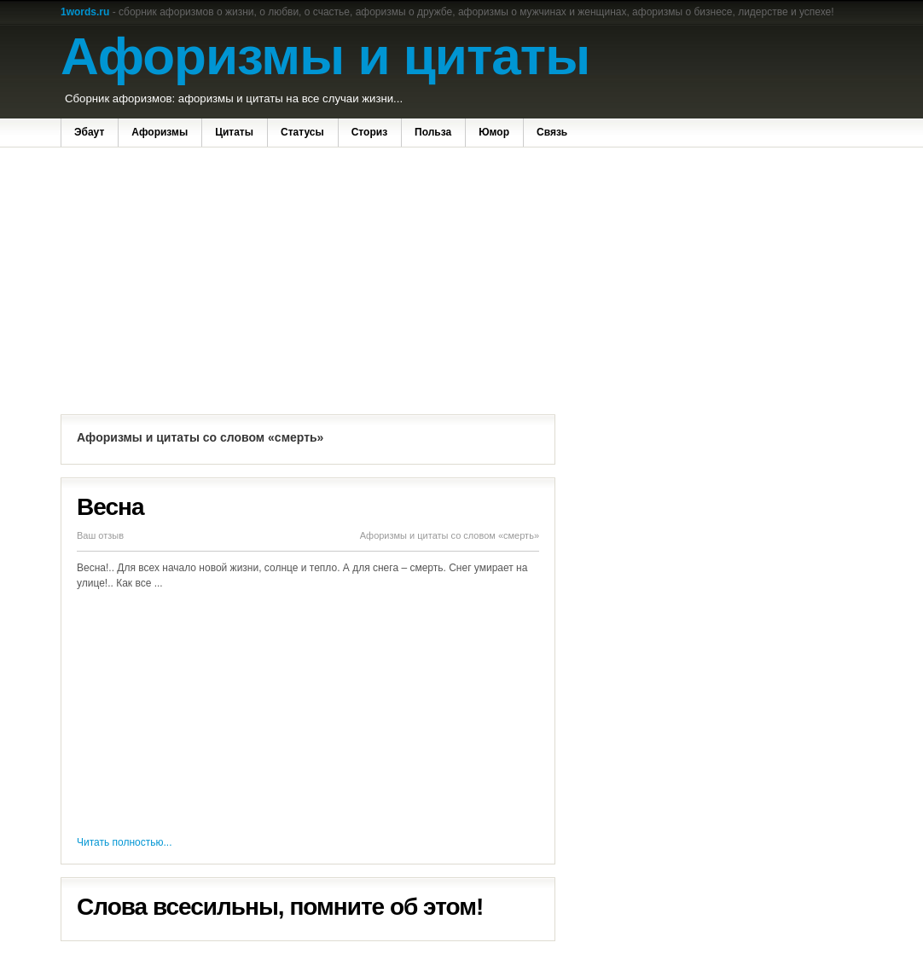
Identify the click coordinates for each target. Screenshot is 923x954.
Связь (552, 132)
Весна (110, 507)
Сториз (369, 132)
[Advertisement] (308, 283)
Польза (433, 132)
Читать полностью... (124, 842)
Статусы (302, 132)
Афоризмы (159, 132)
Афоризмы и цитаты (325, 55)
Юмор (494, 132)
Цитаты (234, 132)
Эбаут (89, 132)
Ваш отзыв (100, 535)
